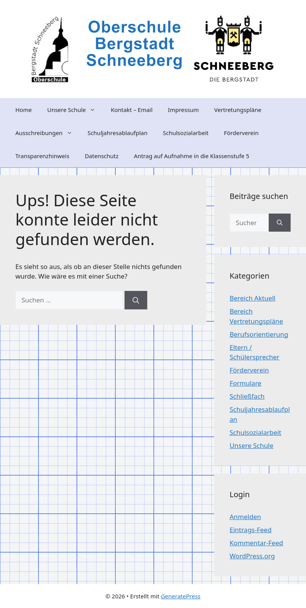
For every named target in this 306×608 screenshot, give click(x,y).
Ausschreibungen (47, 132)
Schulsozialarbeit (186, 133)
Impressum (183, 110)
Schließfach (247, 396)
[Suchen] (136, 300)
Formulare (245, 383)
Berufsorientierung (259, 334)
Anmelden (245, 516)
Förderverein (241, 133)
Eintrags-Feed (250, 529)
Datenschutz (101, 156)
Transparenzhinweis (42, 156)
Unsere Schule (75, 109)
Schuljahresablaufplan (118, 133)
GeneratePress (180, 596)
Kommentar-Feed (256, 542)
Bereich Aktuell (252, 298)
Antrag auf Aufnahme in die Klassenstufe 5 (191, 156)
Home (23, 110)
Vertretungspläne (237, 110)
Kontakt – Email (132, 110)
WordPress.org (252, 555)
